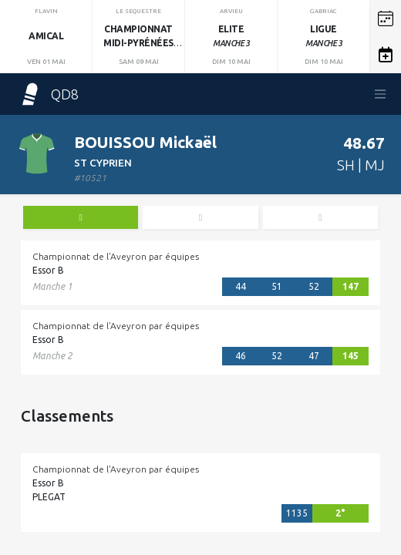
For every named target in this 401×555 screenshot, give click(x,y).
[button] (385, 18)
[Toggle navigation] (380, 94)
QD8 (49, 94)
